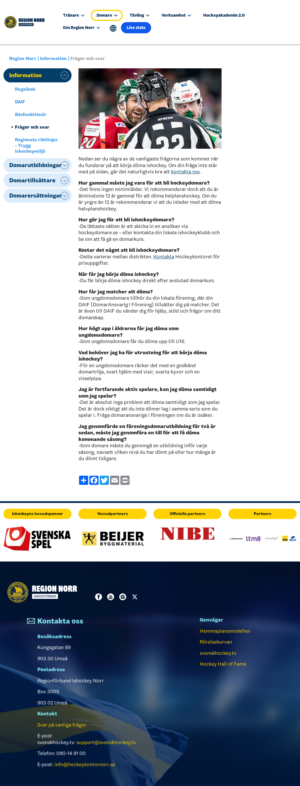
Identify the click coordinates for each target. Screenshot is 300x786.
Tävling (139, 15)
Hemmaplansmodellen (225, 631)
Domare (107, 15)
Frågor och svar (32, 127)
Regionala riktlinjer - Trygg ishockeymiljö (36, 145)
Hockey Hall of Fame (223, 664)
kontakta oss (185, 172)
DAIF (20, 101)
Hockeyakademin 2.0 (224, 15)
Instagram (123, 596)
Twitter (136, 596)
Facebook (99, 596)
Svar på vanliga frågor (61, 725)
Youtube (111, 596)
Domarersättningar (35, 195)
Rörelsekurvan (216, 642)
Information (53, 58)
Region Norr (22, 58)
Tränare (73, 15)
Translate (113, 28)
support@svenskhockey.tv (106, 742)
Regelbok (25, 89)
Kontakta (163, 256)
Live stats (136, 27)
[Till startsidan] (27, 22)
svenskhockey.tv (218, 653)
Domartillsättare (32, 180)
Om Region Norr (81, 27)
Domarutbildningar (35, 165)
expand (64, 75)
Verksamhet (176, 15)
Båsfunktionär (31, 114)
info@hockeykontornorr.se (84, 764)
